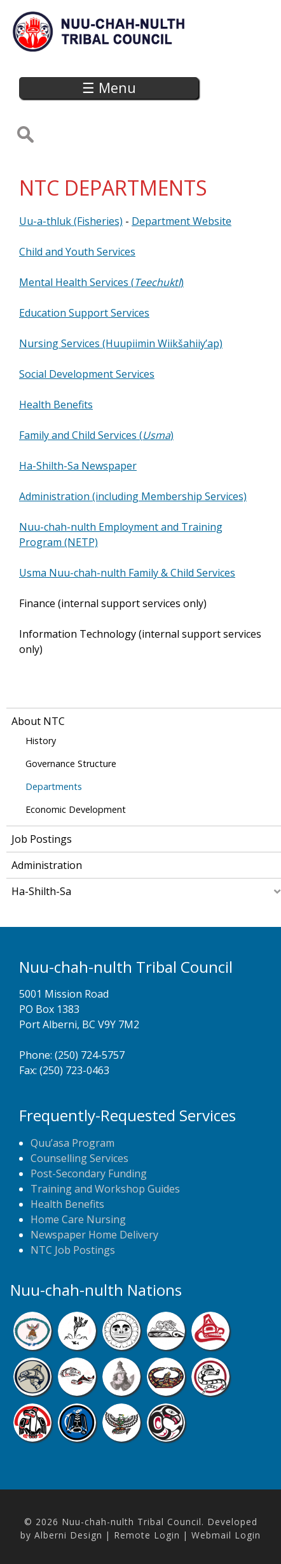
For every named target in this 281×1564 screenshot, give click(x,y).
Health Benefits (56, 405)
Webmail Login (226, 1535)
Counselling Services (79, 1158)
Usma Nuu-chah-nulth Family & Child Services (127, 573)
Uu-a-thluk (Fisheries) (71, 221)
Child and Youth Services (77, 252)
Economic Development (75, 809)
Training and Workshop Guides (105, 1189)
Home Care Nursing (78, 1219)
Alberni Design (68, 1535)
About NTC (38, 721)
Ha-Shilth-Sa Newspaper (78, 466)
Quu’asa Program (72, 1143)
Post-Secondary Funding (89, 1173)
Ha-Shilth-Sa (41, 891)
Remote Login (147, 1535)
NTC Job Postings (73, 1250)
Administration (46, 865)
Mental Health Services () (101, 282)
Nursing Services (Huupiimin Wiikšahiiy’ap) (121, 343)
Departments (53, 786)
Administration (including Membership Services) (133, 496)
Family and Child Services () (96, 435)
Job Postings (41, 839)
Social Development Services (86, 374)
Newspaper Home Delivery (94, 1235)
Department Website (181, 221)
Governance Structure (70, 763)
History (40, 741)
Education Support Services (84, 313)
